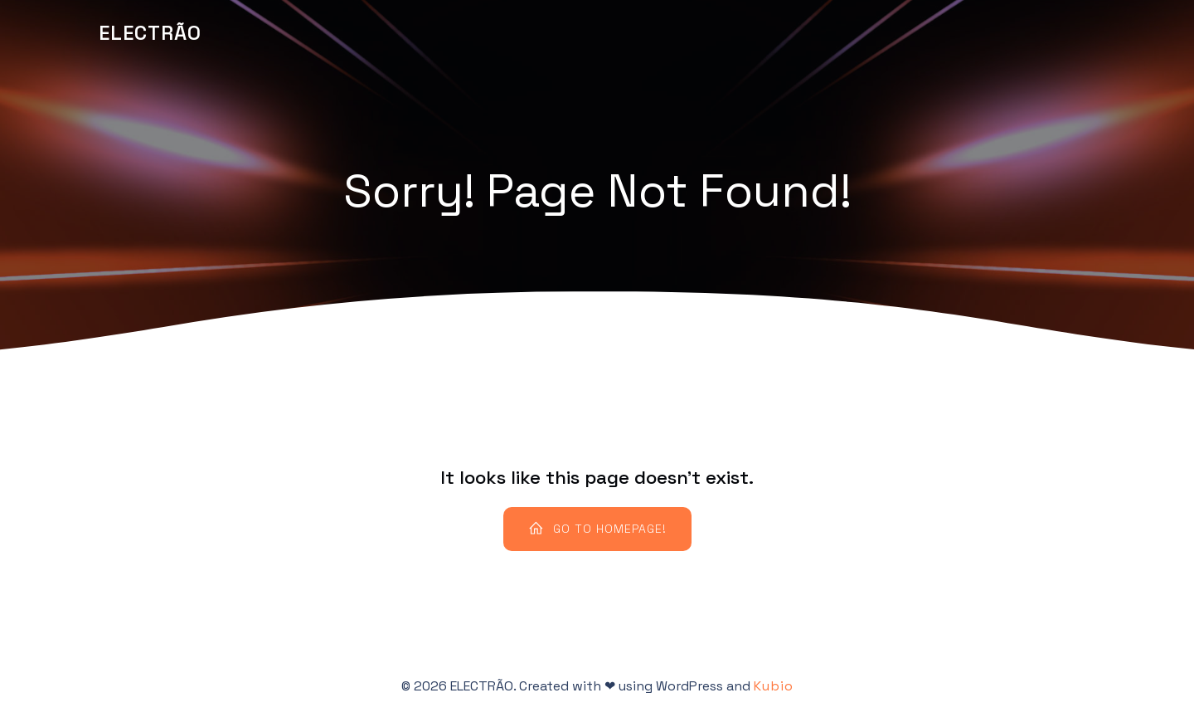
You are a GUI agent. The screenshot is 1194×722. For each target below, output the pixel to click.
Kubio (774, 686)
